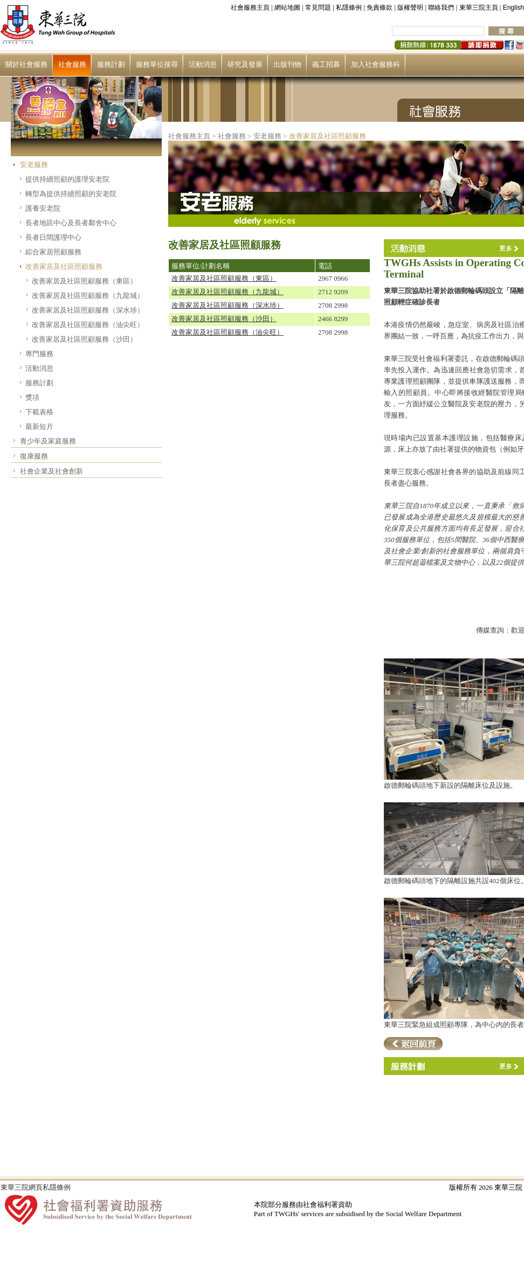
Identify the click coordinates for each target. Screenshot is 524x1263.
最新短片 (39, 426)
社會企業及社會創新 (51, 471)
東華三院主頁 (478, 7)
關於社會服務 (26, 64)
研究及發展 (245, 64)
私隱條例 (349, 7)
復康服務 (34, 456)
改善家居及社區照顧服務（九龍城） (88, 296)
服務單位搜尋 (157, 64)
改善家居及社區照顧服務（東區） (84, 281)
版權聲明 (410, 7)
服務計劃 (111, 64)
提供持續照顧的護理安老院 (67, 179)
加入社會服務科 (375, 64)
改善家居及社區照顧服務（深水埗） (88, 310)
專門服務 (39, 354)
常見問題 (318, 7)
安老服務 (34, 165)
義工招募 (326, 64)
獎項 (32, 397)
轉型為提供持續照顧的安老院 (70, 194)
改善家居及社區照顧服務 (63, 266)
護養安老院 (42, 208)
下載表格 (39, 412)
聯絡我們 (441, 7)
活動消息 (203, 64)
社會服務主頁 (250, 7)
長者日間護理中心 (53, 237)
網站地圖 (287, 7)
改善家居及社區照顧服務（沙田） (84, 339)
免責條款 (379, 7)
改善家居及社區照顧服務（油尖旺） (88, 325)
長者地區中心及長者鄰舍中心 (70, 223)
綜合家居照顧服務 (53, 252)
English (513, 7)
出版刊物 (287, 64)
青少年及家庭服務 (48, 441)
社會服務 (72, 64)
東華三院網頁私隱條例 (36, 1187)
